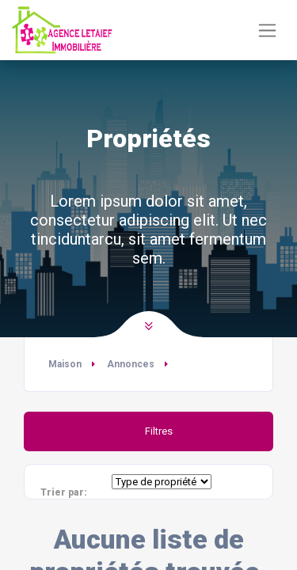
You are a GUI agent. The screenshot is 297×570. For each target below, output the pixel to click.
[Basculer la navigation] (267, 30)
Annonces (130, 364)
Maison (65, 364)
